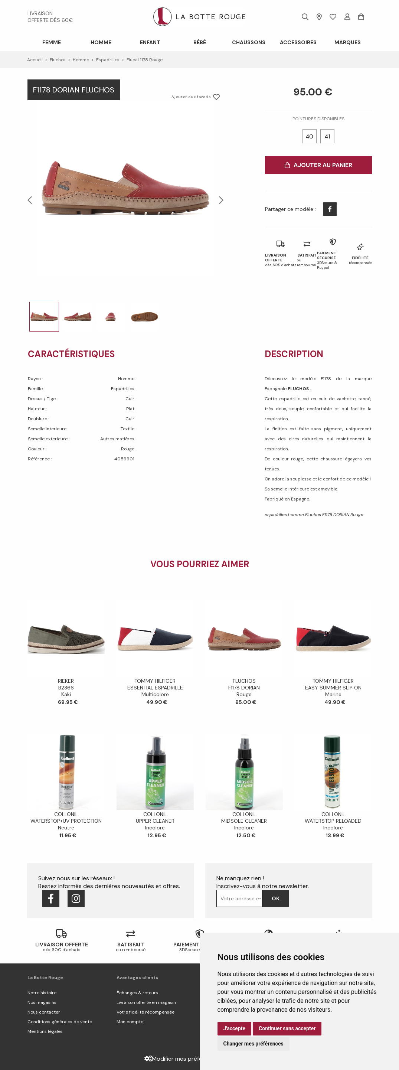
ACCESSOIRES (298, 42)
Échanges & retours (137, 993)
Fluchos (58, 60)
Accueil (35, 60)
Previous (31, 199)
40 (309, 136)
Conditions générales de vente (59, 1022)
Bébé (199, 42)
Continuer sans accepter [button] (287, 1028)
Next (219, 199)
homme (81, 60)
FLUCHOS (299, 389)
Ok (275, 898)
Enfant (150, 42)
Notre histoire (41, 993)
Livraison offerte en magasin (146, 1002)
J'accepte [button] (234, 1028)
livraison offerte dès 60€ (50, 16)
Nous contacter (43, 1012)
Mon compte (130, 1022)
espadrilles (108, 60)
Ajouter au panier (318, 165)
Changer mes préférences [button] (253, 1044)
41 (327, 136)
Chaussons (248, 42)
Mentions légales (45, 1031)
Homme (101, 42)
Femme (51, 42)
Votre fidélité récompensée (145, 1012)
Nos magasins (41, 1002)
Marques (347, 42)
